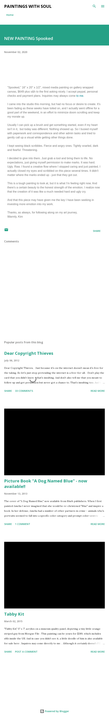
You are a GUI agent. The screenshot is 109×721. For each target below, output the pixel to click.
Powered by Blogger (54, 711)
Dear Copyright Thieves (28, 353)
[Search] (94, 6)
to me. (80, 95)
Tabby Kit (14, 614)
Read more (98, 390)
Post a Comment (26, 651)
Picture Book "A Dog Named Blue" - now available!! (45, 483)
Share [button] (97, 231)
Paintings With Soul (28, 6)
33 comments (24, 390)
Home (9, 14)
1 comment (22, 524)
